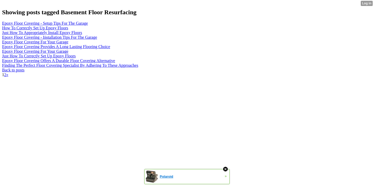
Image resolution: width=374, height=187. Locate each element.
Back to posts (13, 70)
